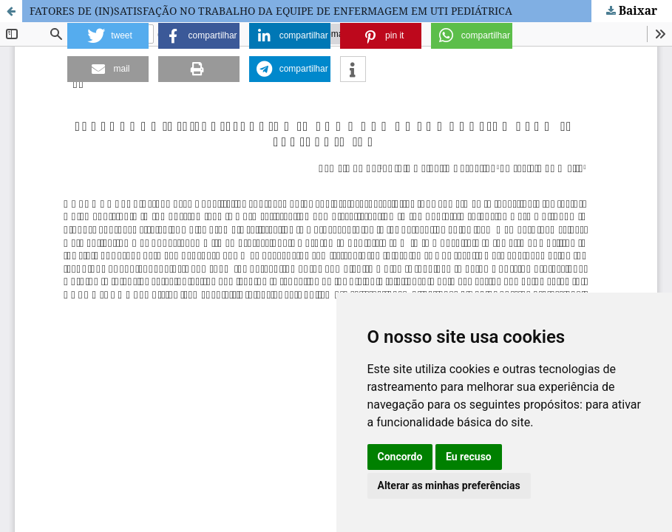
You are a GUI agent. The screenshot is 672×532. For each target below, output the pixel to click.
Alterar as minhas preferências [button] (449, 485)
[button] (108, 36)
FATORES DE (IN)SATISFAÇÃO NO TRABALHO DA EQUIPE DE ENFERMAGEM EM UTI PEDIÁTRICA (271, 11)
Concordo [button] (400, 457)
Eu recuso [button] (469, 457)
